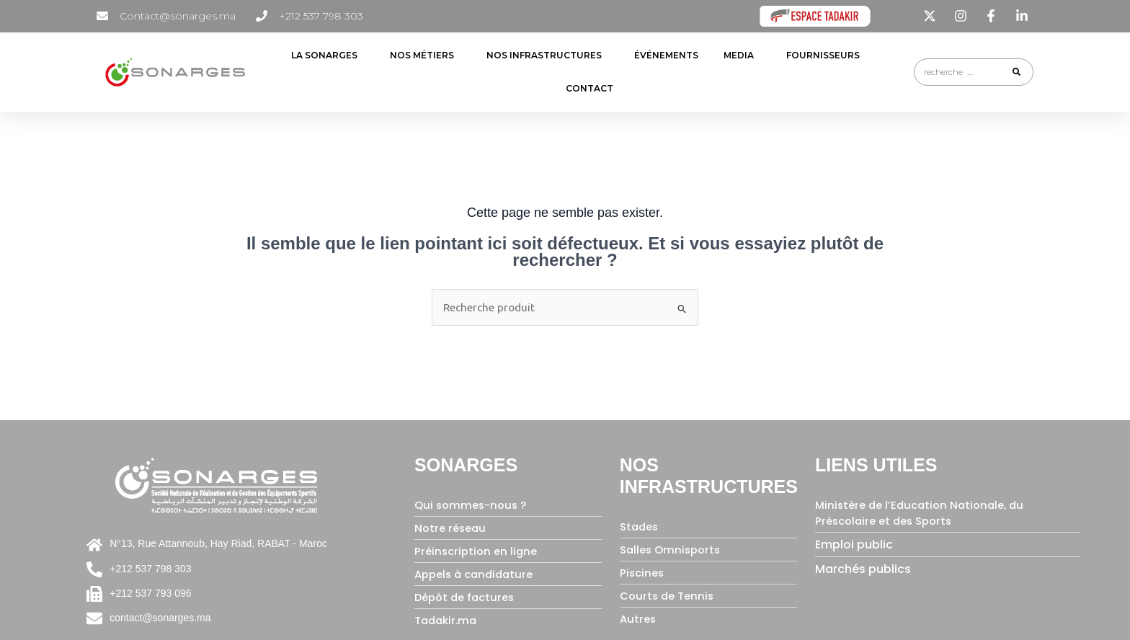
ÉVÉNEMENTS (666, 55)
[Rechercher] (1016, 72)
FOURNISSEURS (826, 55)
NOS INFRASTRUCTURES (547, 55)
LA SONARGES (328, 55)
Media (742, 55)
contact (589, 88)
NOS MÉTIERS (425, 55)
